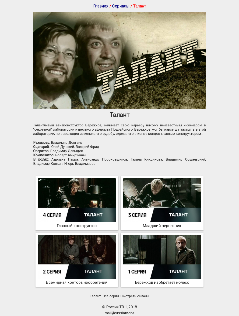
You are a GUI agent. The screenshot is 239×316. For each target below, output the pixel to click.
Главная (101, 6)
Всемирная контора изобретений (77, 280)
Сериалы (121, 6)
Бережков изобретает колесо (162, 280)
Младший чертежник (162, 223)
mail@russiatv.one (119, 313)
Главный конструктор (77, 223)
